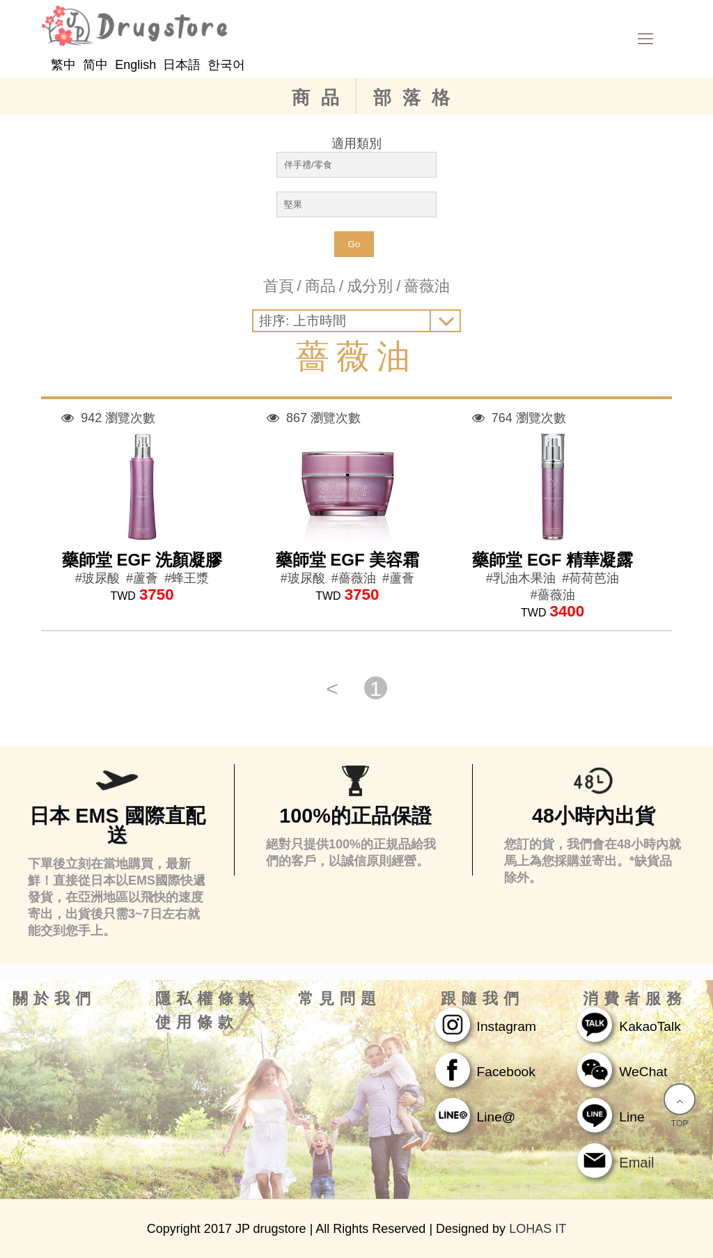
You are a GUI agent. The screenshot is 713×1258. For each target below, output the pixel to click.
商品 (321, 97)
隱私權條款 (207, 999)
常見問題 (340, 999)
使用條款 (197, 1022)
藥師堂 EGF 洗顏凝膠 (142, 559)
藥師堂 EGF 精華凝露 (552, 559)
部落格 (417, 97)
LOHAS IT (537, 1229)
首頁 (278, 286)
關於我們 (54, 999)
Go (354, 244)
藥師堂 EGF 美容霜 (348, 559)
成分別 (370, 286)
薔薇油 (427, 286)
